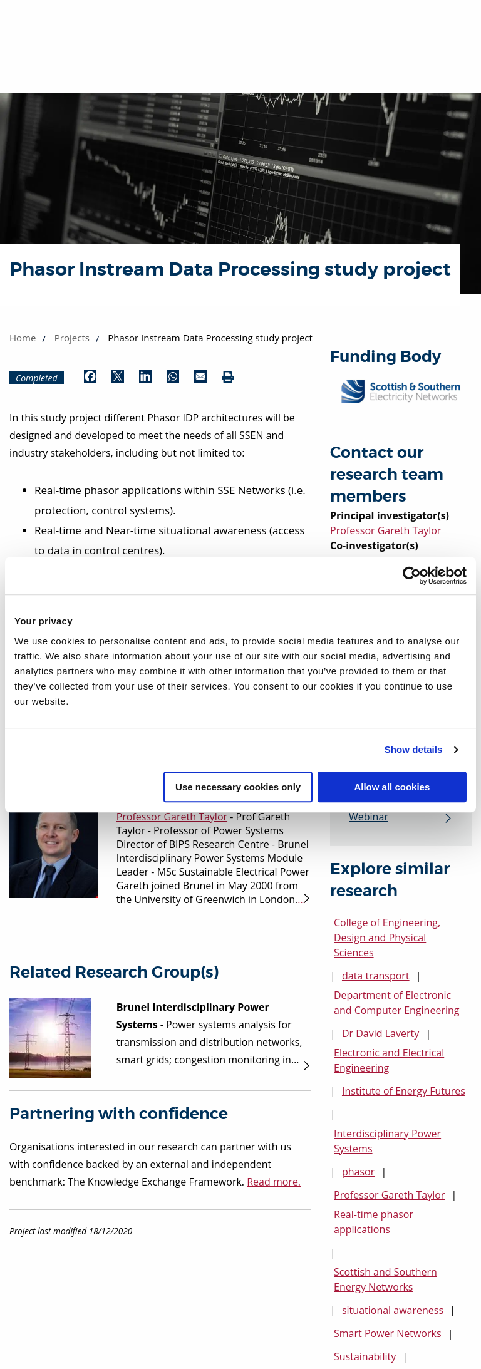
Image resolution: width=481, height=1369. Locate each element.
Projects (72, 337)
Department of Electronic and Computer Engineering (396, 1003)
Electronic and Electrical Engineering (389, 1060)
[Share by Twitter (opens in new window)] (118, 378)
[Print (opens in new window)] (228, 378)
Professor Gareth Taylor (385, 530)
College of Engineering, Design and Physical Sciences (387, 938)
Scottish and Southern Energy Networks (385, 1280)
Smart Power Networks (388, 1334)
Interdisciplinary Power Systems (387, 1141)
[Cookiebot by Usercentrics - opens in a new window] (412, 575)
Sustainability (365, 1357)
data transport (376, 976)
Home (22, 337)
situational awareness (392, 1311)
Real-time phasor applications (373, 1222)
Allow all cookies (392, 787)
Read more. (274, 1182)
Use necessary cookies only (238, 787)
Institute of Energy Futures (403, 1091)
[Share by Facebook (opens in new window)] (90, 378)
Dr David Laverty (380, 1034)
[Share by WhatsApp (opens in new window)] (173, 378)
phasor (358, 1172)
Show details (414, 749)
